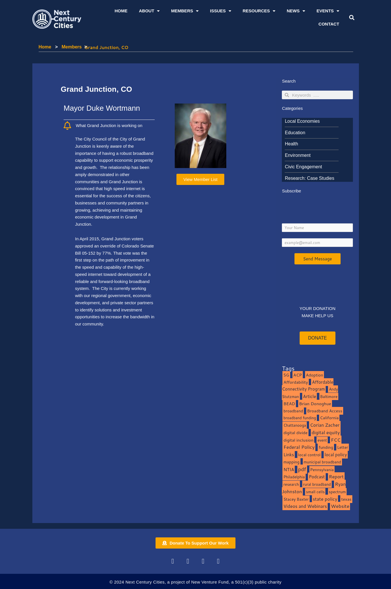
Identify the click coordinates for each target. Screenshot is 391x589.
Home (121, 10)
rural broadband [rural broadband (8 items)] (317, 484)
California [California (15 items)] (329, 418)
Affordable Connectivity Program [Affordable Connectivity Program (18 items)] (307, 385)
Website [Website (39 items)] (340, 506)
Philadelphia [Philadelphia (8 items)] (293, 476)
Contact (329, 24)
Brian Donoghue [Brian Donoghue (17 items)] (315, 404)
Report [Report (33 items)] (336, 476)
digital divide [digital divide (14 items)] (295, 433)
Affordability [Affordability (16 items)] (295, 382)
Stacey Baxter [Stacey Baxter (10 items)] (296, 499)
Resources (259, 11)
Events (328, 11)
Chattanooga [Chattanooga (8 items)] (294, 425)
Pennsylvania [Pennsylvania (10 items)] (322, 469)
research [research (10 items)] (291, 484)
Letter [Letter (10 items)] (342, 447)
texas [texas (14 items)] (346, 499)
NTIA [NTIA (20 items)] (288, 469)
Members (185, 11)
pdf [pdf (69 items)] (302, 469)
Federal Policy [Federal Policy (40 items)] (299, 447)
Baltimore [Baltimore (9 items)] (329, 396)
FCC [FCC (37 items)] (336, 439)
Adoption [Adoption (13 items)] (314, 375)
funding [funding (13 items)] (326, 447)
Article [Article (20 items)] (309, 396)
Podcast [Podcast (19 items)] (317, 476)
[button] (352, 17)
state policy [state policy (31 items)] (325, 499)
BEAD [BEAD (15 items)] (289, 404)
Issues (220, 11)
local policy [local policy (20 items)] (336, 454)
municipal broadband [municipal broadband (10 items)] (322, 462)
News (296, 11)
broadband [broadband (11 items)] (293, 411)
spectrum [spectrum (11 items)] (337, 491)
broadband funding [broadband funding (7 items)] (299, 417)
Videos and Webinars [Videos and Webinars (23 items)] (305, 506)
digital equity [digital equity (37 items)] (326, 432)
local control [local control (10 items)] (309, 454)
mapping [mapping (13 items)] (291, 462)
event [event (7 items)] (322, 440)
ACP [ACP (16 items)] (297, 375)
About (149, 11)
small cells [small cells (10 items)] (315, 491)
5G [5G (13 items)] (286, 375)
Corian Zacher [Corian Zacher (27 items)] (324, 425)
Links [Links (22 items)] (288, 454)
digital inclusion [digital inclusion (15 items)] (298, 440)
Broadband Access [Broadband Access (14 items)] (324, 411)
